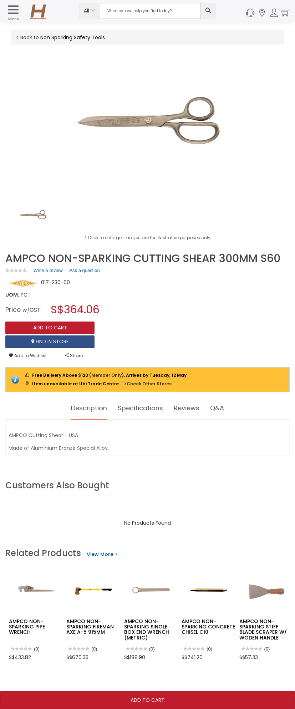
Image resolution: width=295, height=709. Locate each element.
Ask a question (84, 270)
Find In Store (50, 341)
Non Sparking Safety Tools (72, 37)
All (90, 10)
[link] (16, 270)
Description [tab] (84, 408)
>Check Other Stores (148, 384)
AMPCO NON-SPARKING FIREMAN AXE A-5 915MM (90, 627)
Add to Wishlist (28, 356)
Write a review (48, 271)
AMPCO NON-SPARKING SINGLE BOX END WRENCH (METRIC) (146, 629)
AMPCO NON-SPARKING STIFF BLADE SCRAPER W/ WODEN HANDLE (263, 629)
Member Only (106, 375)
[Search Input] (150, 11)
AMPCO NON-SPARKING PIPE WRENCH (27, 627)
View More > (102, 554)
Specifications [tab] (141, 408)
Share (74, 356)
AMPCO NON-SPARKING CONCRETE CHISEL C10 (208, 627)
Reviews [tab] (191, 408)
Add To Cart (147, 700)
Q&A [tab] (224, 408)
